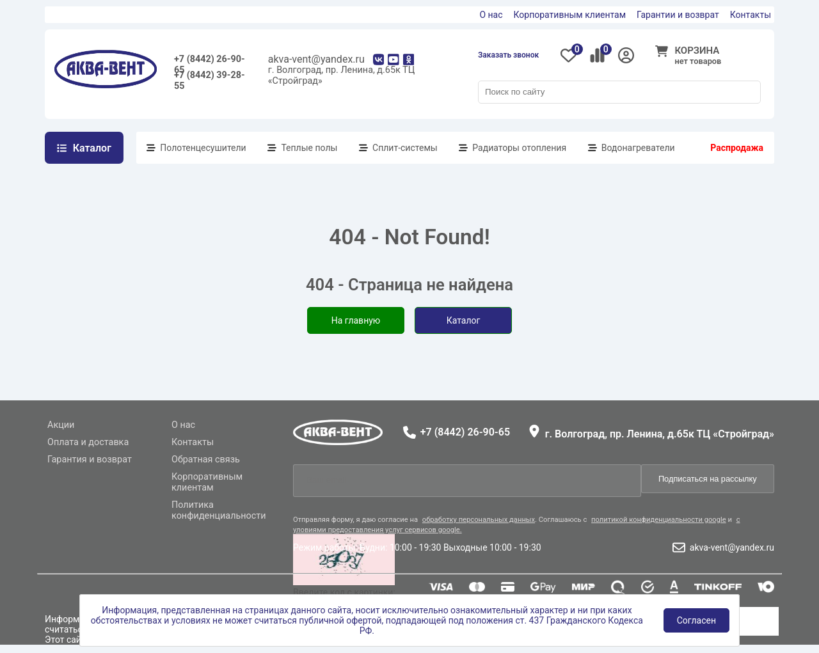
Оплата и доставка (88, 442)
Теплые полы (309, 148)
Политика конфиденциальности (218, 510)
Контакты (750, 15)
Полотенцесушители (203, 148)
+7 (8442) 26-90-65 (209, 62)
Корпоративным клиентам (570, 15)
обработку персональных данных (478, 519)
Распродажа (736, 148)
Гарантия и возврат (89, 459)
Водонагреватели (638, 148)
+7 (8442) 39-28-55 (209, 78)
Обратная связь (205, 459)
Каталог (464, 320)
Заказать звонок (508, 55)
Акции (60, 425)
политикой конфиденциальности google (658, 519)
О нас (490, 15)
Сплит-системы (405, 148)
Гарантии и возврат (678, 15)
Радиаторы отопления (519, 148)
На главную (356, 320)
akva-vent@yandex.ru (316, 59)
